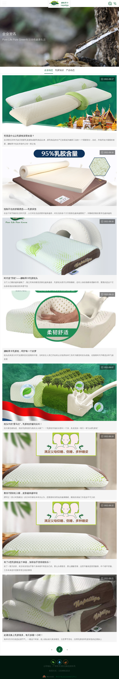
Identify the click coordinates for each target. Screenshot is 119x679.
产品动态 (70, 70)
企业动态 (48, 70)
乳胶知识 (59, 70)
